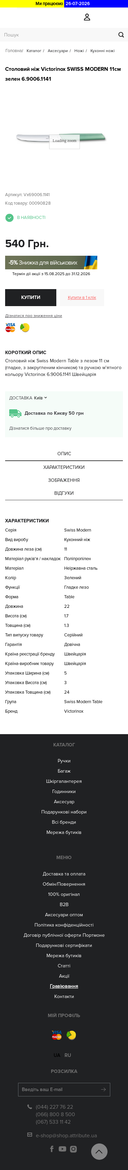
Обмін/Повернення (64, 884)
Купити (30, 297)
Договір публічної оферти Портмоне (64, 935)
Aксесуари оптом (64, 915)
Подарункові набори (64, 812)
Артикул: (14, 194)
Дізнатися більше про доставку (40, 428)
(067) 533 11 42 (53, 1122)
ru (68, 1055)
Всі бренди (64, 822)
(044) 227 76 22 (54, 1107)
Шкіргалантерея (64, 781)
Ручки (64, 761)
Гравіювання (64, 986)
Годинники (64, 791)
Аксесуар (64, 802)
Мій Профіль (64, 1015)
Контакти (64, 996)
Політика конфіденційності (64, 925)
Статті (64, 966)
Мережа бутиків (64, 832)
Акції (64, 976)
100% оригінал (64, 894)
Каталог (64, 745)
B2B (64, 904)
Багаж (64, 771)
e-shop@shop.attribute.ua (66, 1135)
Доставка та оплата (64, 874)
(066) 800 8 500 (55, 1114)
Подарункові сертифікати (64, 945)
